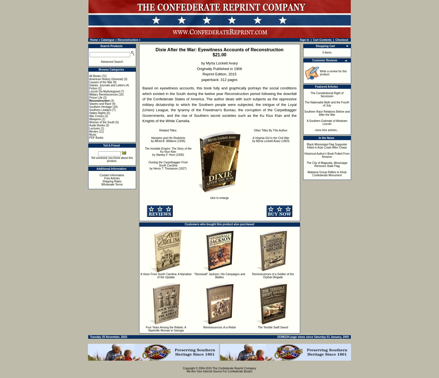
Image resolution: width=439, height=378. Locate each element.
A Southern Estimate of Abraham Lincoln (327, 122)
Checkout (341, 39)
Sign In (304, 39)
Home (94, 39)
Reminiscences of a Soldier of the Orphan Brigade (273, 276)
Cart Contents (322, 39)
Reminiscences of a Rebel (219, 327)
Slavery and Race (100, 103)
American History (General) (106, 79)
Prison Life (95, 97)
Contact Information (112, 175)
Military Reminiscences (103, 94)
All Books (95, 76)
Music (93, 134)
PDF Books (96, 137)
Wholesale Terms (112, 184)
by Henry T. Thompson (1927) (168, 165)
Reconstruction (128, 39)
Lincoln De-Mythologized (104, 91)
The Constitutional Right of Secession (327, 95)
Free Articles (112, 178)
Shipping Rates (112, 181)
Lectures (94, 128)
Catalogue (107, 39)
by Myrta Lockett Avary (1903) (270, 139)
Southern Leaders (100, 110)
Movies (93, 131)
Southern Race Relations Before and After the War (327, 113)
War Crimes (96, 116)
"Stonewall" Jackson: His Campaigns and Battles (219, 276)
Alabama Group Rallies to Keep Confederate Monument (327, 174)
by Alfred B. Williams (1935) (168, 139)
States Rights (97, 113)
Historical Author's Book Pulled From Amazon (327, 155)
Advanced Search (112, 61)
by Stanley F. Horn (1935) (168, 151)
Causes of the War (100, 82)
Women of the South (102, 122)
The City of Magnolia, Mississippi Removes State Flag (327, 164)
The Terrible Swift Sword (273, 327)
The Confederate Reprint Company (234, 368)
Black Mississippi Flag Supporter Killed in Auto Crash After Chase (327, 146)
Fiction (93, 88)
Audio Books (97, 125)
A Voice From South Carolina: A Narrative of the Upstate (166, 276)
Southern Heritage (100, 106)
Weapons (95, 119)
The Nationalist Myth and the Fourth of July (327, 104)
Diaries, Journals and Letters (107, 85)
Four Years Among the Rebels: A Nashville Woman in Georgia (166, 329)
